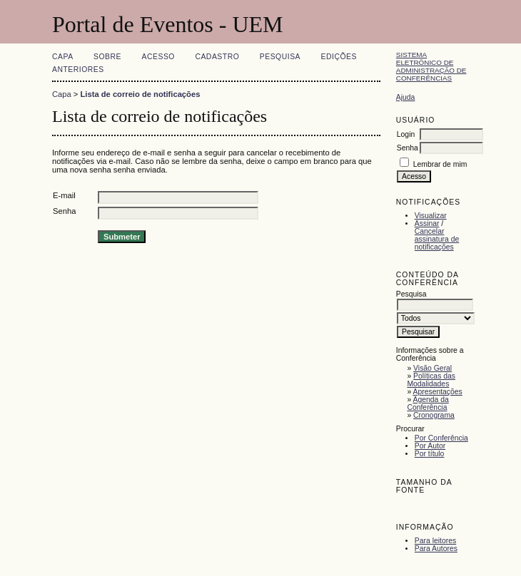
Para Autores (436, 548)
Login (406, 134)
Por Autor (430, 446)
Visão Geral (432, 368)
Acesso (158, 57)
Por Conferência (441, 438)
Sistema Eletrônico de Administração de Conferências (431, 66)
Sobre (107, 57)
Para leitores (435, 541)
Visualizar (431, 216)
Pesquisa (280, 57)
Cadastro (217, 57)
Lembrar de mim (440, 164)
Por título (430, 454)
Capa (63, 57)
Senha (407, 148)
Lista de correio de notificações (141, 94)
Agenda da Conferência (427, 403)
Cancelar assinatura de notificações (437, 239)
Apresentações (437, 392)
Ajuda (405, 97)
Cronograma (434, 415)
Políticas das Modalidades (431, 380)
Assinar (427, 223)
